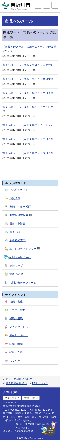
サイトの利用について (19, 379)
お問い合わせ (31, 397)
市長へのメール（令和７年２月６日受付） (27, 125)
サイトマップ (12, 397)
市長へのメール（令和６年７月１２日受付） (29, 93)
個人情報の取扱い (16, 383)
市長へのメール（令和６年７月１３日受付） (29, 153)
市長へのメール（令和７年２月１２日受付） (29, 139)
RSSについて (40, 383)
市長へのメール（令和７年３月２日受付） (27, 65)
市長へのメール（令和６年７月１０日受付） (29, 79)
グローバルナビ (54, 5)
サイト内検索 (38, 5)
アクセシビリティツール (46, 5)
